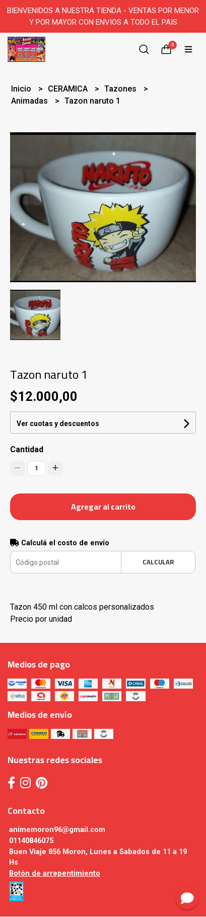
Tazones (121, 89)
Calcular (158, 562)
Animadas (30, 101)
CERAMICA (69, 89)
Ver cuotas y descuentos (58, 424)
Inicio (22, 89)
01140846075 (31, 841)
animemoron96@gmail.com (57, 829)
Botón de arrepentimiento (54, 873)
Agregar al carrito (103, 506)
